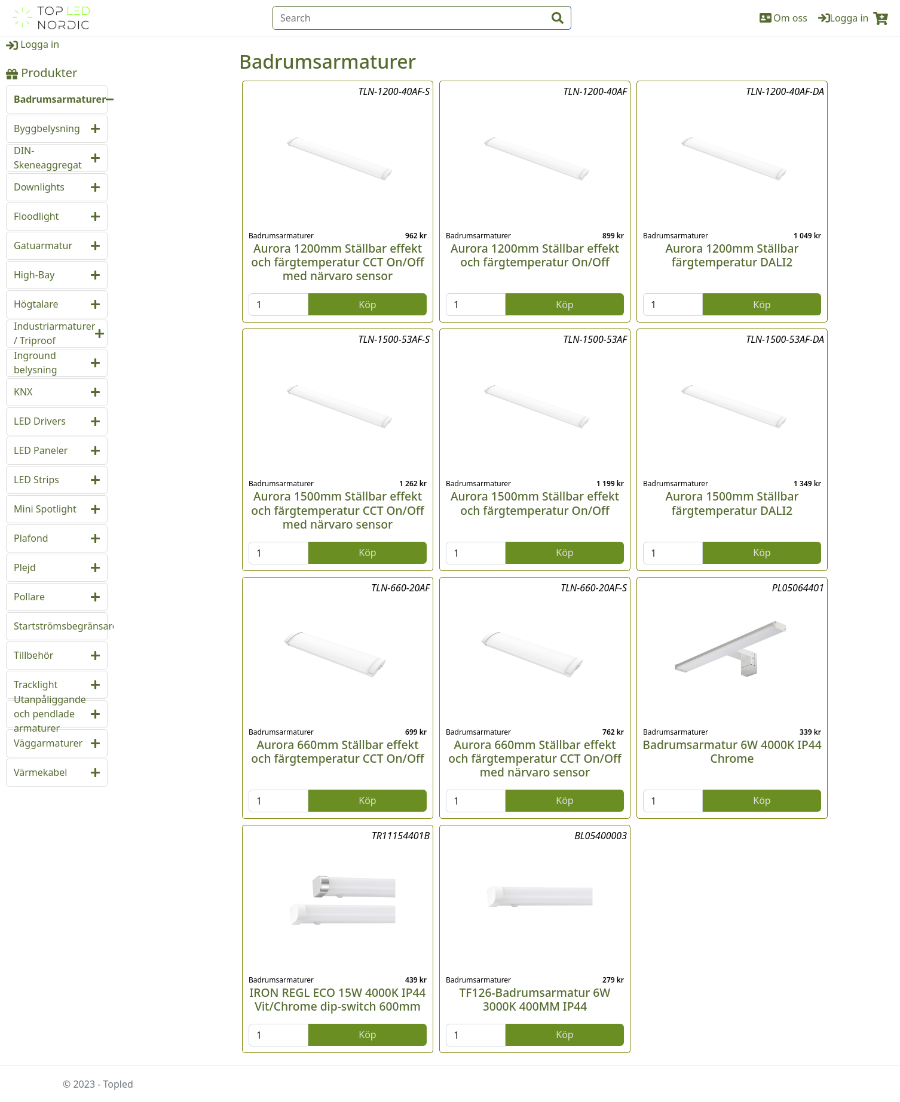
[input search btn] (557, 18)
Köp (367, 304)
